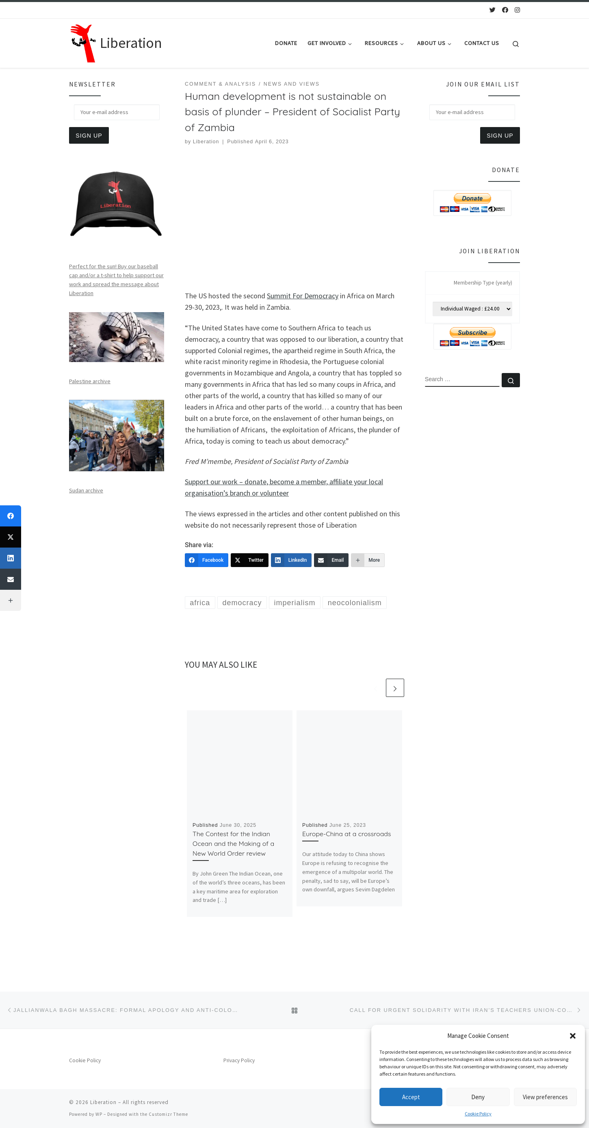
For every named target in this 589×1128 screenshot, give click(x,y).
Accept (411, 1097)
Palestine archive (89, 381)
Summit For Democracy (302, 295)
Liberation (206, 142)
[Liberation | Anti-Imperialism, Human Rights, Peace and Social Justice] (83, 41)
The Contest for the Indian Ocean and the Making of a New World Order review (233, 843)
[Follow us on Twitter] (492, 10)
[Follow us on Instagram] (517, 10)
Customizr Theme (168, 1114)
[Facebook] (206, 560)
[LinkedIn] (291, 560)
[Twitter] (250, 560)
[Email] (331, 560)
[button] (573, 1036)
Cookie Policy (478, 1114)
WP (98, 1114)
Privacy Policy (239, 1060)
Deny (478, 1097)
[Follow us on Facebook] (505, 10)
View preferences (545, 1097)
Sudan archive (86, 490)
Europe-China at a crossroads (346, 834)
